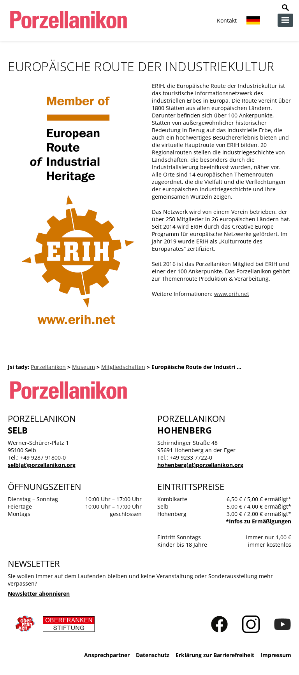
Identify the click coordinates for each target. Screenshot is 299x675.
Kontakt (227, 20)
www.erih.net (231, 293)
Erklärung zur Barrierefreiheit (215, 655)
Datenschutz (152, 655)
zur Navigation (285, 20)
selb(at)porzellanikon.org (42, 465)
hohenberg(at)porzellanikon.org (200, 465)
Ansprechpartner (107, 655)
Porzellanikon (48, 367)
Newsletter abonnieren (39, 593)
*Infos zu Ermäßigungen (258, 521)
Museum (83, 367)
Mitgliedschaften (123, 367)
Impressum (275, 655)
